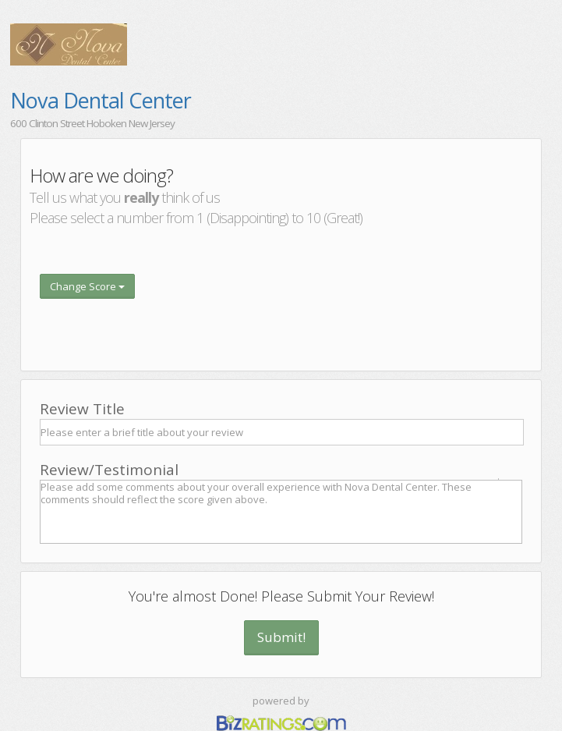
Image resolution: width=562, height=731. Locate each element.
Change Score (87, 286)
